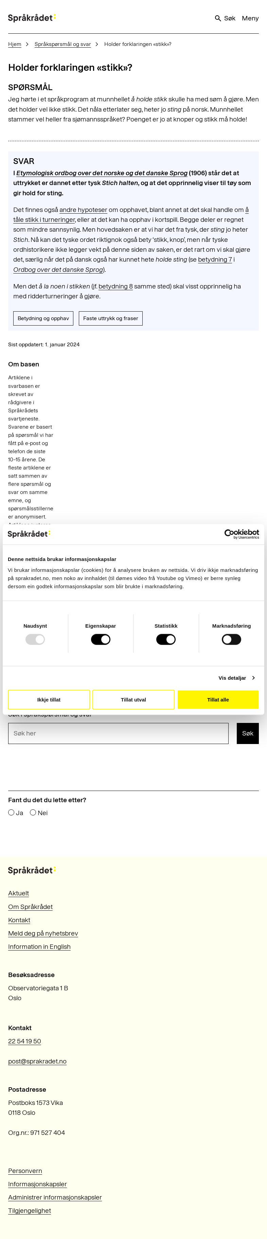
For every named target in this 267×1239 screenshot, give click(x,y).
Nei (43, 813)
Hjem (14, 44)
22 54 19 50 (24, 1041)
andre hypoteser (83, 210)
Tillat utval (133, 699)
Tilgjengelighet (29, 1211)
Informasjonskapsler (37, 1184)
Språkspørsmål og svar (63, 44)
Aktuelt (18, 893)
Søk (224, 18)
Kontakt (19, 920)
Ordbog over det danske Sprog (58, 270)
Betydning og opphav (43, 318)
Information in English (39, 947)
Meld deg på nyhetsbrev (43, 933)
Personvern (25, 1171)
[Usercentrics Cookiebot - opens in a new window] (229, 534)
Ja (19, 813)
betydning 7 (215, 259)
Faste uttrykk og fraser (110, 318)
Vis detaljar (232, 678)
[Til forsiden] (32, 18)
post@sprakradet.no (37, 1061)
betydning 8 (116, 286)
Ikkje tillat (48, 699)
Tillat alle (218, 699)
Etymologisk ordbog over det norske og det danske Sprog (102, 173)
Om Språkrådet (30, 907)
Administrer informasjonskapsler (55, 1197)
